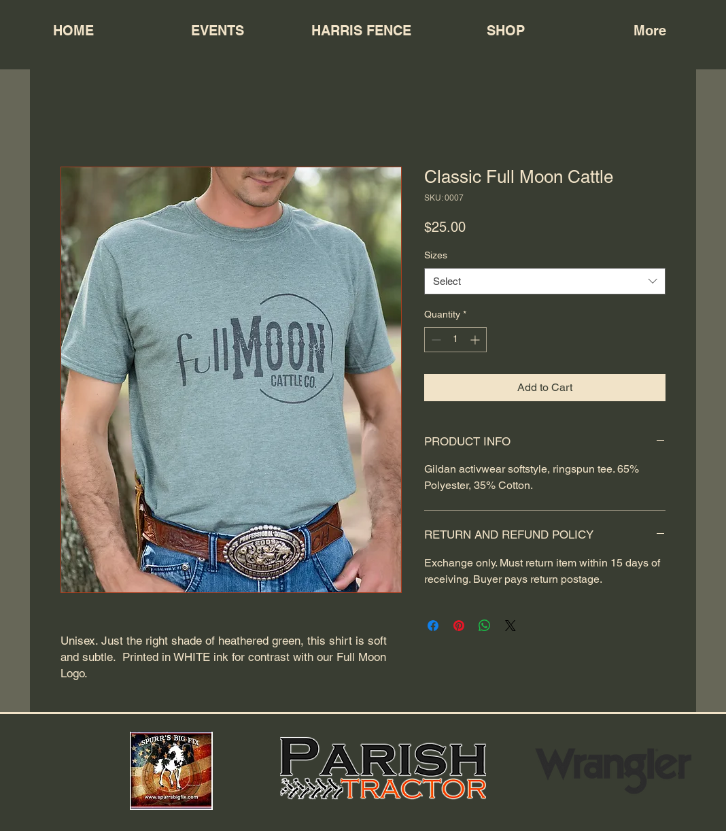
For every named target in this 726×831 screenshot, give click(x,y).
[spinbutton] (455, 340)
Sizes (435, 255)
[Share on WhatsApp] (485, 625)
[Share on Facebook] (433, 625)
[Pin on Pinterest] (459, 625)
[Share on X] (510, 625)
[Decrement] (434, 340)
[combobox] (545, 281)
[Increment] (476, 340)
